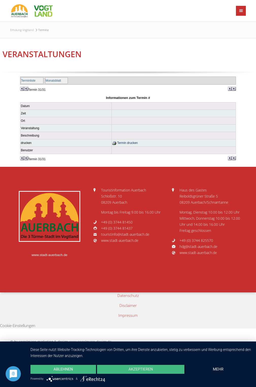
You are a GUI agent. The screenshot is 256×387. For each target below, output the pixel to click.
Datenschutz (128, 295)
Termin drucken (125, 143)
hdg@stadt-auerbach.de (198, 246)
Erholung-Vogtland (22, 30)
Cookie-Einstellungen (17, 325)
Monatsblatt (53, 80)
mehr (218, 369)
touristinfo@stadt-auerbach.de (125, 234)
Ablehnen (63, 369)
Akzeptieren (141, 369)
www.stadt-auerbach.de (49, 255)
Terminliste (28, 80)
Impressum (128, 315)
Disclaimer (128, 305)
